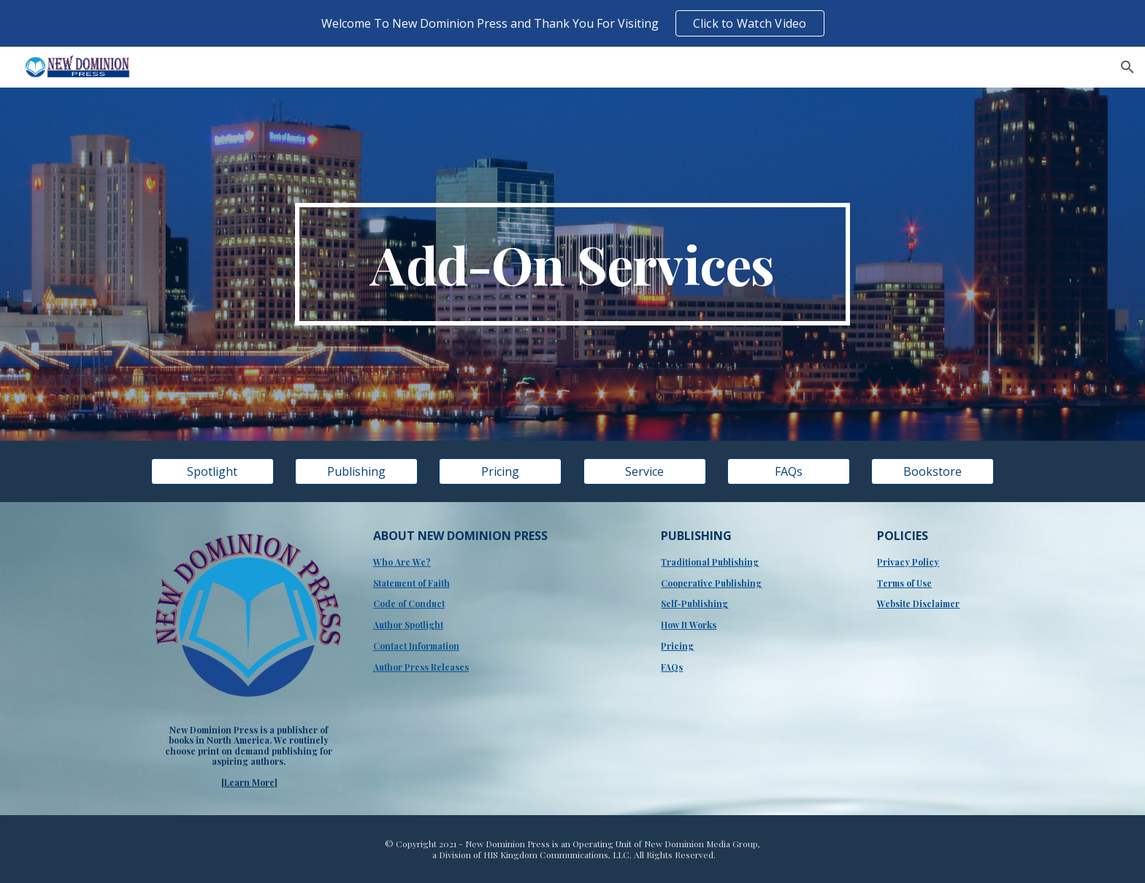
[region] (572, 23)
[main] (572, 264)
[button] (1127, 67)
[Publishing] (356, 471)
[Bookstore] (932, 471)
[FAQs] (788, 471)
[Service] (644, 471)
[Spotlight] (212, 471)
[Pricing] (500, 471)
